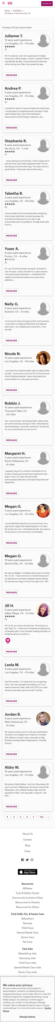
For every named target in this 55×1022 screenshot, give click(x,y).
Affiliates (27, 888)
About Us (27, 833)
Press (28, 851)
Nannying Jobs (27, 958)
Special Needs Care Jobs (27, 967)
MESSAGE (11, 75)
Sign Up (46, 3)
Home (7, 11)
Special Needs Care (27, 932)
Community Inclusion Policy (27, 897)
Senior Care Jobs (27, 972)
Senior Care (27, 937)
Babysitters (27, 918)
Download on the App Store (27, 872)
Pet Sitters (17, 11)
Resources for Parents (27, 902)
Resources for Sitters (27, 906)
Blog (27, 845)
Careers (27, 839)
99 (41, 817)
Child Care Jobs (27, 962)
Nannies (27, 923)
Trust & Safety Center (27, 893)
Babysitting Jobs (27, 953)
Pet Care (27, 941)
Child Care (27, 927)
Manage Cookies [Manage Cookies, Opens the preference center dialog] (27, 1016)
